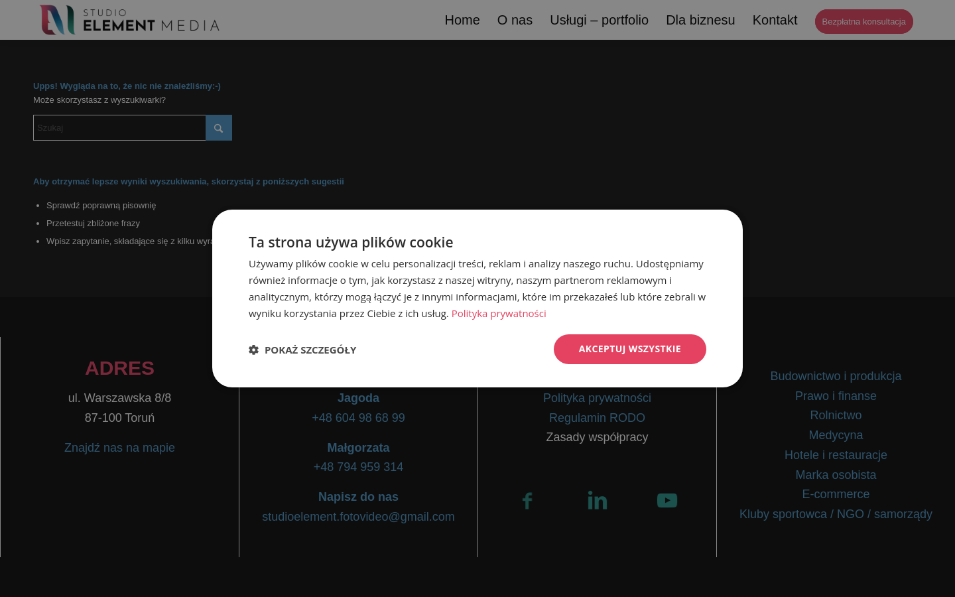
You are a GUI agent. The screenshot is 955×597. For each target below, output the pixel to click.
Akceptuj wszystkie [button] (630, 348)
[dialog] (477, 298)
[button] (302, 350)
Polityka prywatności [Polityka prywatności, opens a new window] (499, 313)
